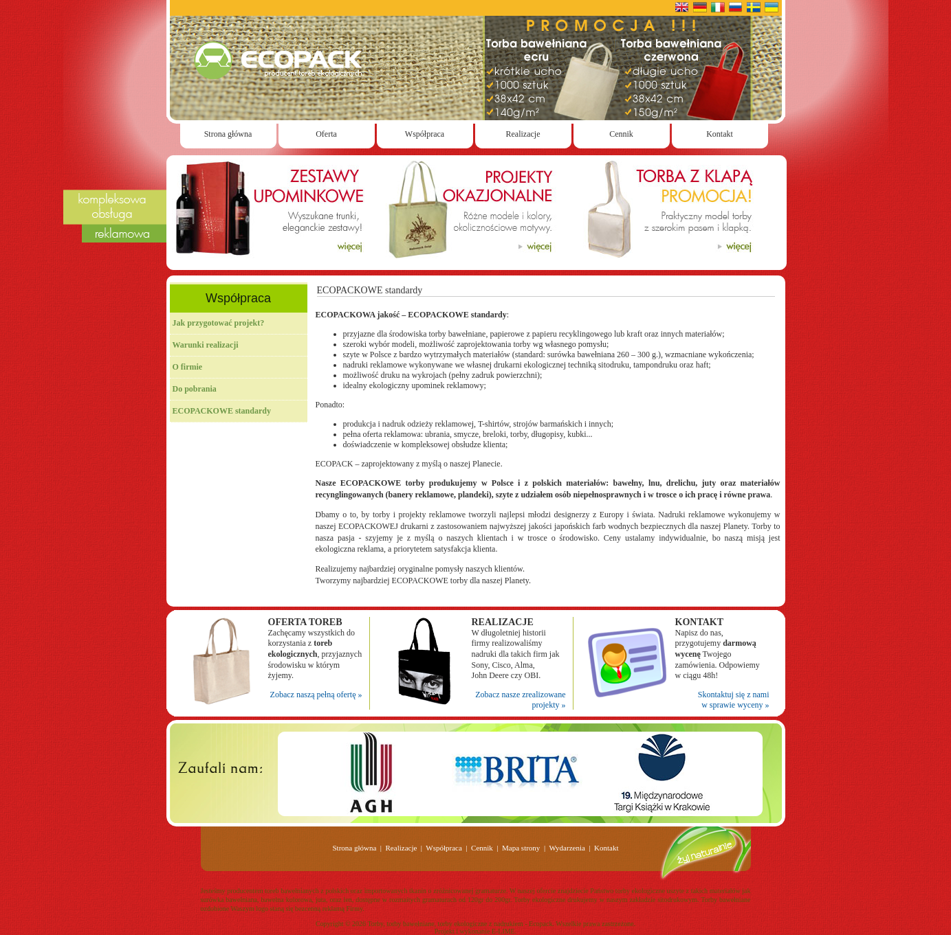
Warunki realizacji (206, 345)
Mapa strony (521, 848)
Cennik (621, 134)
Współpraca (424, 134)
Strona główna (228, 134)
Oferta (326, 134)
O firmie (188, 367)
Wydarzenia (566, 848)
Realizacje (523, 134)
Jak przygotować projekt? (219, 323)
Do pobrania (195, 389)
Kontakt (719, 134)
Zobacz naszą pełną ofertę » (316, 694)
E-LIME (503, 931)
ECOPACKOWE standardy (222, 411)
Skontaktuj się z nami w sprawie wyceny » (733, 700)
